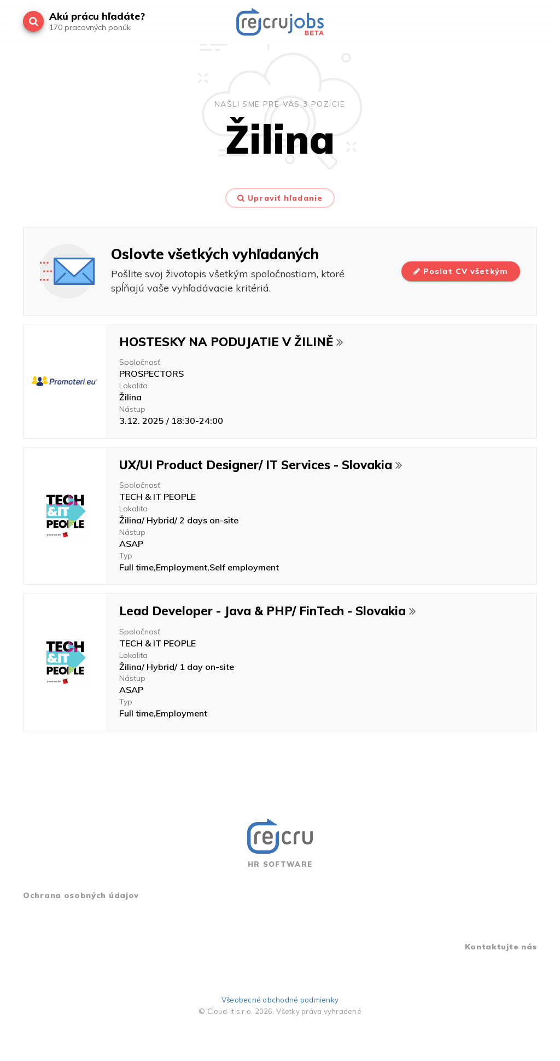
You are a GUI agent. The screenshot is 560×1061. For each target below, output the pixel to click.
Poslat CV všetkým (460, 271)
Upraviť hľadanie (280, 198)
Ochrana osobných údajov (81, 895)
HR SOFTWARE (280, 843)
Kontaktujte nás (501, 947)
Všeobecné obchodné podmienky (280, 999)
